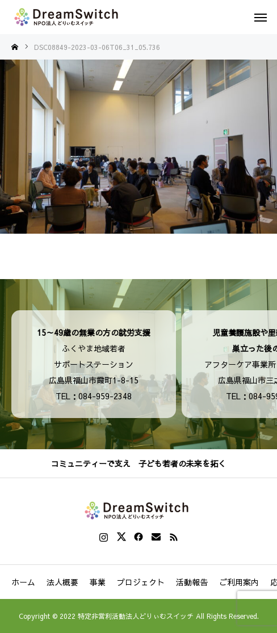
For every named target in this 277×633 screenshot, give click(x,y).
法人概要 (62, 582)
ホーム (23, 582)
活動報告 (192, 582)
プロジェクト (141, 582)
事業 (98, 582)
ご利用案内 (239, 582)
